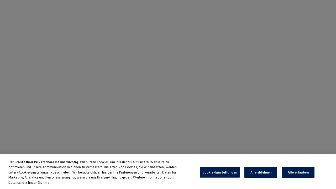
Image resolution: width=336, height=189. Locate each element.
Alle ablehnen (261, 173)
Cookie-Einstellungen (219, 173)
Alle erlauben (298, 173)
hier (48, 183)
